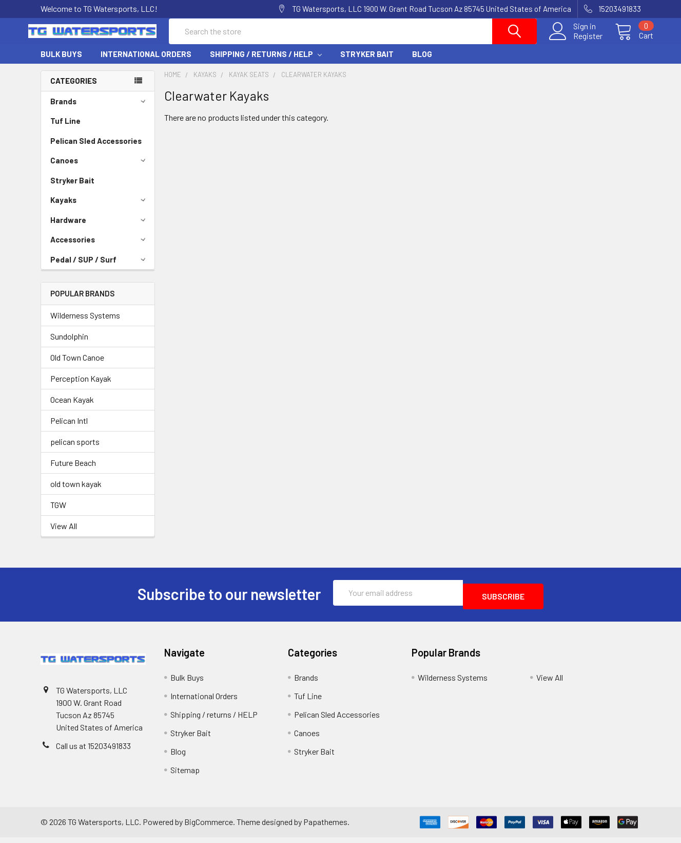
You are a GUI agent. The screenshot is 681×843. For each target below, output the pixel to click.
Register (575, 42)
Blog (422, 63)
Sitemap (185, 775)
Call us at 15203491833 (93, 751)
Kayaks (99, 209)
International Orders (146, 63)
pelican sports (75, 451)
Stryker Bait (367, 63)
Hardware (99, 229)
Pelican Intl (69, 430)
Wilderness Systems (85, 324)
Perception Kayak (80, 387)
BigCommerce (208, 827)
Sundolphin (69, 345)
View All (63, 535)
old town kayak (76, 493)
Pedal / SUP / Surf (99, 268)
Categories (73, 90)
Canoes (99, 169)
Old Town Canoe (77, 366)
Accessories (99, 248)
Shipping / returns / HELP (266, 63)
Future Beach (73, 472)
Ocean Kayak (72, 409)
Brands (99, 110)
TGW (58, 514)
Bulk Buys (61, 63)
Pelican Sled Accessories (96, 150)
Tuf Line (65, 130)
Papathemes (325, 827)
